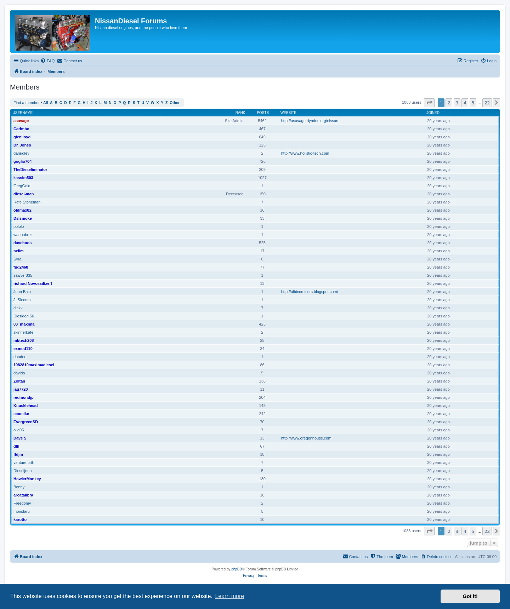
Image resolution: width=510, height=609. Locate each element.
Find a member (26, 102)
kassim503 (23, 178)
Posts (263, 113)
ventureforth (23, 462)
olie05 (18, 430)
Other (175, 103)
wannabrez (23, 234)
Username (23, 113)
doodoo (20, 357)
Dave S (20, 438)
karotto (20, 519)
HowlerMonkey (27, 479)
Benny (18, 487)
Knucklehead (25, 405)
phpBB (236, 569)
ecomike (21, 414)
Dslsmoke (22, 218)
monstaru (21, 511)
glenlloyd (21, 137)
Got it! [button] (470, 596)
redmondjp (23, 397)
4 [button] (465, 102)
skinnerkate (23, 332)
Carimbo (21, 129)
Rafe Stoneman (26, 202)
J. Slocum (21, 300)
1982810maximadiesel (33, 365)
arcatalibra (23, 495)
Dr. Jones (22, 145)
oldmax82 (22, 210)
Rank (240, 113)
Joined (433, 113)
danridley (21, 153)
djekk (18, 308)
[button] (429, 102)
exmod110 (23, 348)
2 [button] (449, 102)
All (45, 103)
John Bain (22, 291)
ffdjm (18, 454)
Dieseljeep (22, 471)
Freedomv (22, 503)
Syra (17, 259)
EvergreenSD (25, 422)
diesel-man (23, 194)
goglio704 (22, 161)
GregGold (21, 186)
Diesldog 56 (23, 316)
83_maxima (23, 324)
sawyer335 (22, 275)
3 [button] (457, 102)
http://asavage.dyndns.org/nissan (309, 121)
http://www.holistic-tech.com (305, 153)
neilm (18, 251)
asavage (21, 121)
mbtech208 (23, 340)
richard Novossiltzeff (32, 283)
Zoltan (19, 381)
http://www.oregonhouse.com (306, 438)
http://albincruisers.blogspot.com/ (309, 291)
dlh (16, 446)
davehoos (22, 243)
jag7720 (20, 389)
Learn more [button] (229, 596)
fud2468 (20, 267)
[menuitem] (47, 61)
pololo (18, 226)
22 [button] (487, 102)
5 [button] (473, 102)
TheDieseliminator (30, 169)
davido (19, 373)
